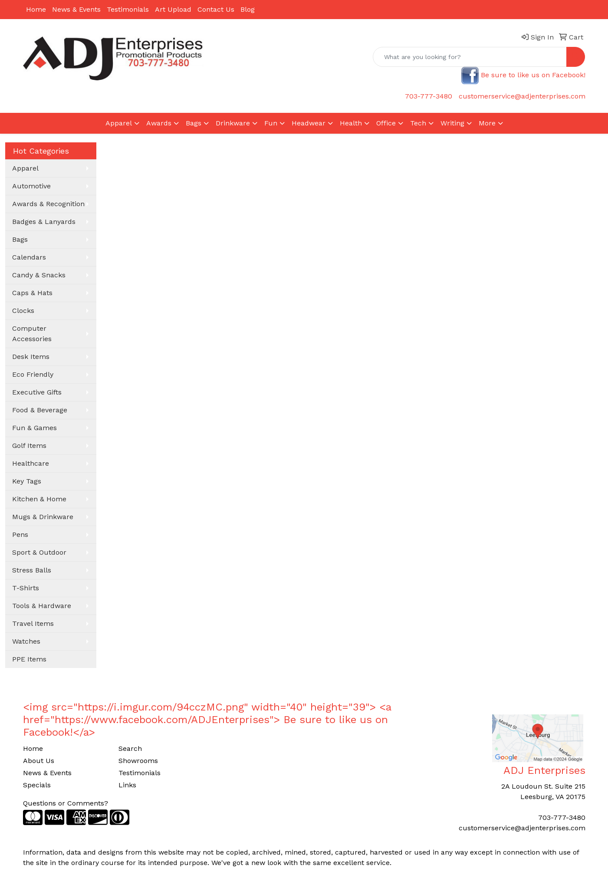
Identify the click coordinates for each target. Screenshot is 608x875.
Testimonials (128, 9)
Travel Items (33, 623)
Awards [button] (158, 123)
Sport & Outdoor (39, 552)
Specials (37, 785)
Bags (20, 239)
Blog (247, 9)
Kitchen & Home (39, 499)
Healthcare (30, 463)
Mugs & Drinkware (42, 517)
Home (36, 9)
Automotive (31, 186)
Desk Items (30, 356)
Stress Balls (31, 570)
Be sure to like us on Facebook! (533, 75)
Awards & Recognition (48, 204)
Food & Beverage (39, 410)
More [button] (487, 123)
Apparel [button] (118, 123)
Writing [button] (452, 123)
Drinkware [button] (233, 123)
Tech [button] (418, 123)
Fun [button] (270, 123)
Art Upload (173, 9)
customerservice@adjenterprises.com (522, 96)
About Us (38, 761)
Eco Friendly (32, 374)
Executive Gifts (37, 392)
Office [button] (386, 123)
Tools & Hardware (41, 606)
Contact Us (215, 9)
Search (130, 748)
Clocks (23, 310)
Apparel (25, 168)
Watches (26, 641)
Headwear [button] (308, 123)
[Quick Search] (470, 57)
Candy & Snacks (39, 275)
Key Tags (26, 481)
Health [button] (351, 123)
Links (127, 785)
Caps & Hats (32, 293)
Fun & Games (34, 428)
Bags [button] (193, 123)
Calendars (29, 257)
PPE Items (29, 659)
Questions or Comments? (65, 803)
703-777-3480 (428, 96)
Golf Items (29, 445)
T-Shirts (25, 588)
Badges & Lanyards (44, 221)
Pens (20, 534)
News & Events (76, 9)
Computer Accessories (32, 333)
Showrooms (138, 761)
